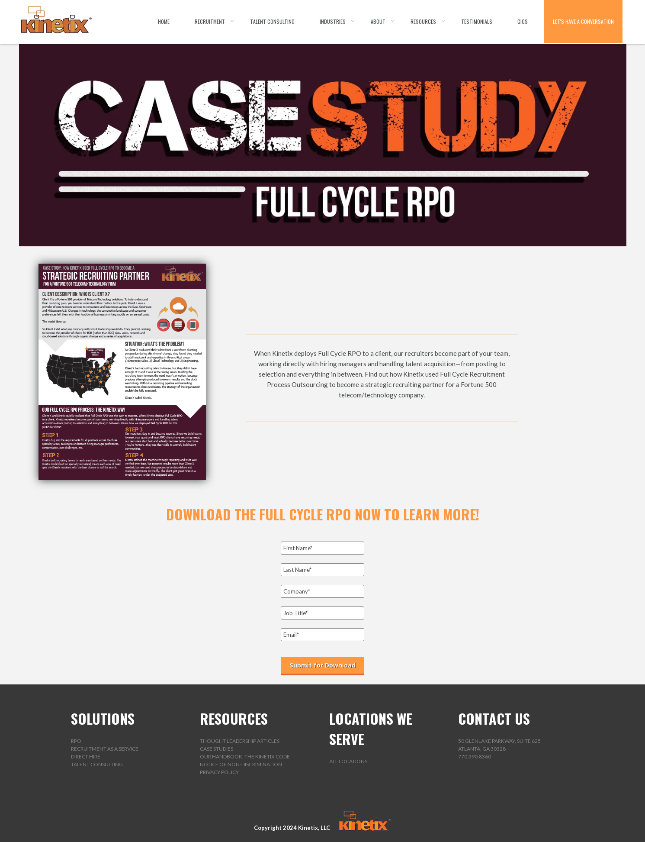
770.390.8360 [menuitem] (474, 756)
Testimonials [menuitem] (476, 21)
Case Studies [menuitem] (216, 748)
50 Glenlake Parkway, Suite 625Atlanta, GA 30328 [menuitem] (499, 745)
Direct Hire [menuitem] (85, 756)
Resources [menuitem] (423, 21)
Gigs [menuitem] (522, 21)
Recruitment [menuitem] (210, 21)
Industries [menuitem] (333, 21)
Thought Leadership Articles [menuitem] (239, 741)
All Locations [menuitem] (348, 761)
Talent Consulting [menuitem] (272, 21)
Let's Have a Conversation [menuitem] (583, 21)
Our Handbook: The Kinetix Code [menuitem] (245, 756)
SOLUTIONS (103, 718)
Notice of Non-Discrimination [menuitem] (241, 764)
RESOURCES (234, 718)
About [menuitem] (378, 21)
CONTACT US (494, 718)
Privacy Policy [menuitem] (219, 772)
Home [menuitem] (164, 21)
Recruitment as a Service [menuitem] (104, 748)
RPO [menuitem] (76, 741)
